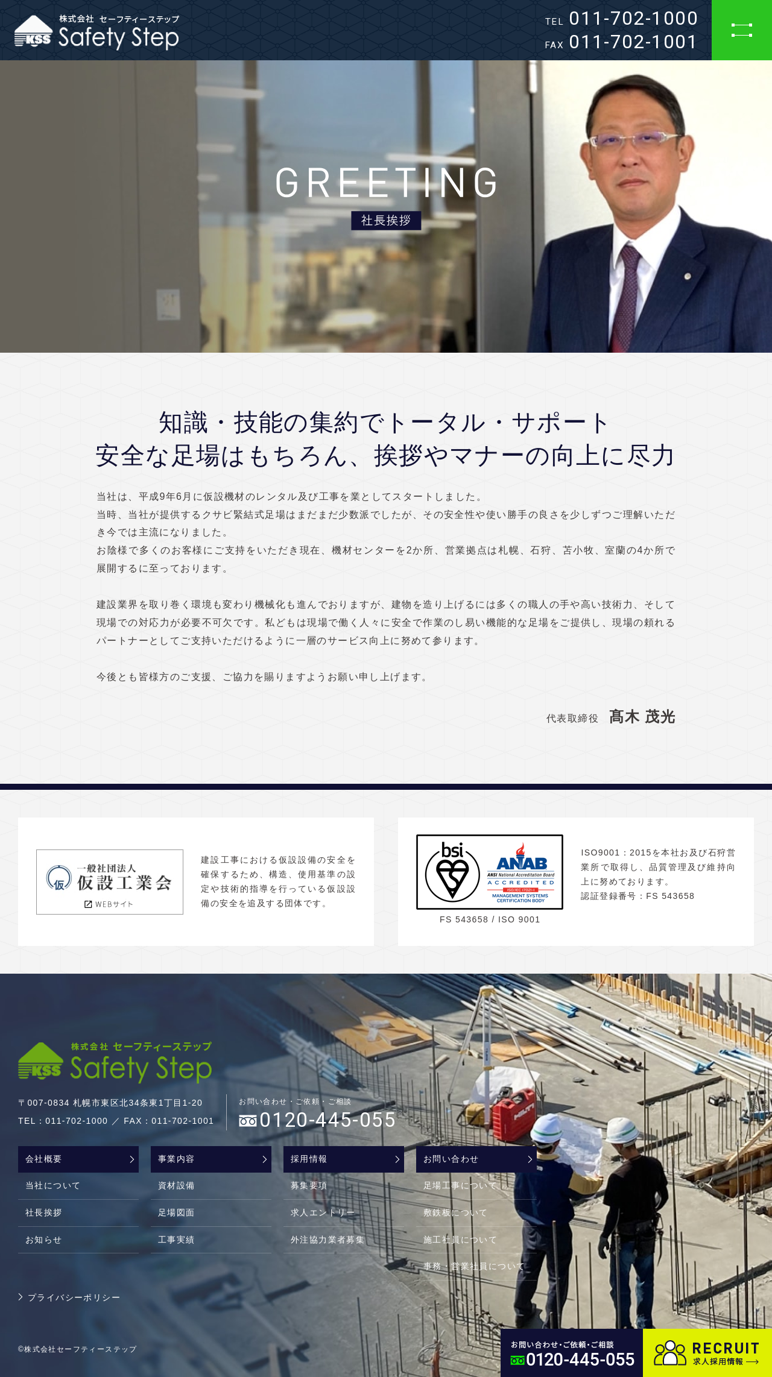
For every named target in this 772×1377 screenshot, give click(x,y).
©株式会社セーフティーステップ (78, 1349)
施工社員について (460, 1239)
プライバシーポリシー (74, 1297)
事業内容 (176, 1159)
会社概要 (44, 1159)
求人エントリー (323, 1212)
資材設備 (176, 1185)
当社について (53, 1185)
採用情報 (309, 1159)
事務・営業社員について (474, 1266)
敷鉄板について (456, 1212)
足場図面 (176, 1212)
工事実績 (176, 1239)
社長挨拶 (44, 1212)
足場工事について (460, 1185)
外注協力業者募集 (328, 1239)
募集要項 (309, 1185)
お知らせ (44, 1239)
